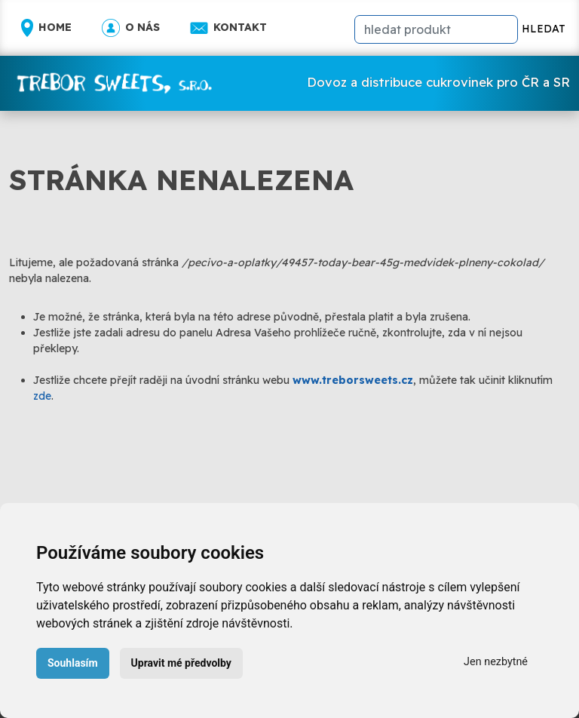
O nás (131, 28)
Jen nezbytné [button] (496, 661)
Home (46, 28)
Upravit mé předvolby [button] (181, 663)
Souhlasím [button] (72, 663)
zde (42, 396)
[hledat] (436, 29)
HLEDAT (543, 28)
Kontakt (228, 28)
